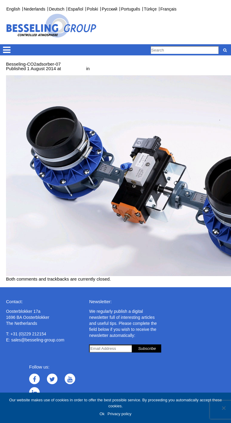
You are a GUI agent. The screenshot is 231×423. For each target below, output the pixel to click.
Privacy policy (119, 414)
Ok (102, 414)
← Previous (17, 73)
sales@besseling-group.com (37, 339)
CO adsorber (105, 68)
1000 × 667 (73, 68)
